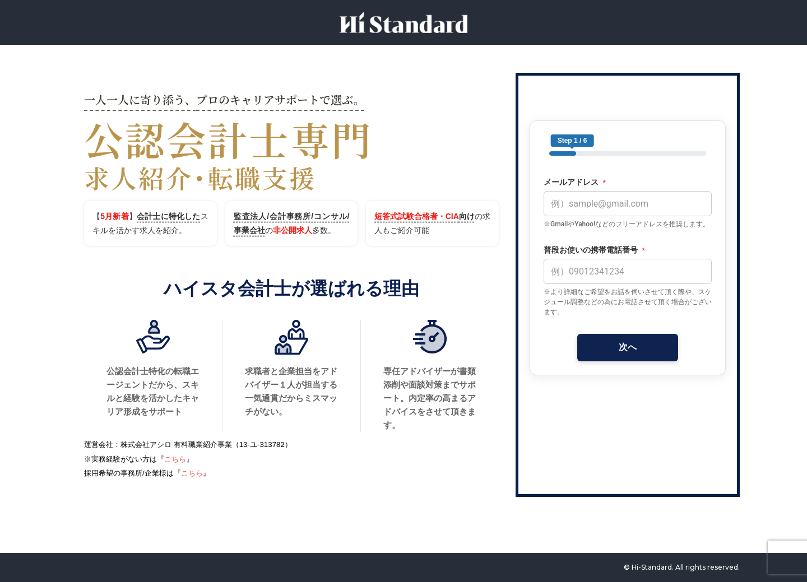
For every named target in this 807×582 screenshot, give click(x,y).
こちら (175, 459)
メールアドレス (575, 182)
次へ (628, 347)
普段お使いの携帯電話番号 (594, 250)
